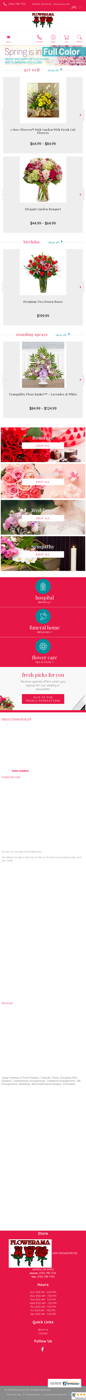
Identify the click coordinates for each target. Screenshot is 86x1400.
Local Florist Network (55, 1394)
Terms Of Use (14, 1394)
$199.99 (43, 315)
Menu (8, 42)
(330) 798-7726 (16, 4)
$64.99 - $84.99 (43, 143)
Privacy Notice (32, 1394)
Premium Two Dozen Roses (43, 302)
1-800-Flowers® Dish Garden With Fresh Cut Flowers (43, 131)
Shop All (53, 70)
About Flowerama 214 (16, 719)
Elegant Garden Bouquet (43, 209)
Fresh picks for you (43, 681)
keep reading (20, 770)
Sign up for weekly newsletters (43, 699)
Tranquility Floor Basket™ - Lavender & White (43, 394)
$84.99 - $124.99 (43, 408)
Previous (5, 115)
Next (81, 115)
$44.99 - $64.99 (43, 223)
